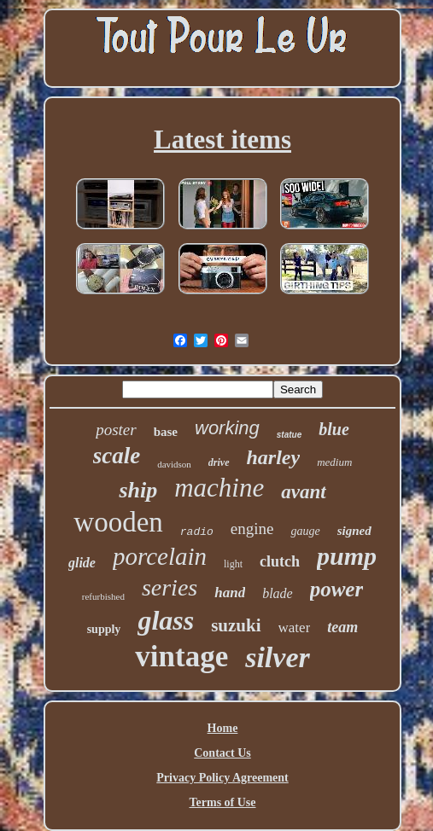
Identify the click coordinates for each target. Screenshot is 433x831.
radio (197, 532)
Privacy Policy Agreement (222, 777)
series (169, 587)
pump (347, 556)
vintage (181, 656)
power (337, 589)
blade (277, 593)
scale (116, 455)
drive (219, 462)
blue (334, 429)
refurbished (103, 596)
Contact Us (222, 753)
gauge (304, 531)
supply (104, 629)
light (233, 564)
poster (116, 430)
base (166, 432)
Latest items (222, 139)
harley (274, 457)
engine (252, 529)
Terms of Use (222, 802)
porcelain (160, 556)
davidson (174, 464)
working (227, 428)
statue (289, 434)
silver (277, 657)
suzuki (235, 625)
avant (303, 492)
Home (223, 728)
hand (229, 592)
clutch (280, 561)
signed (354, 531)
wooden (117, 522)
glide (82, 562)
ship (138, 490)
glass (166, 620)
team (342, 627)
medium (334, 462)
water (294, 627)
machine (219, 488)
